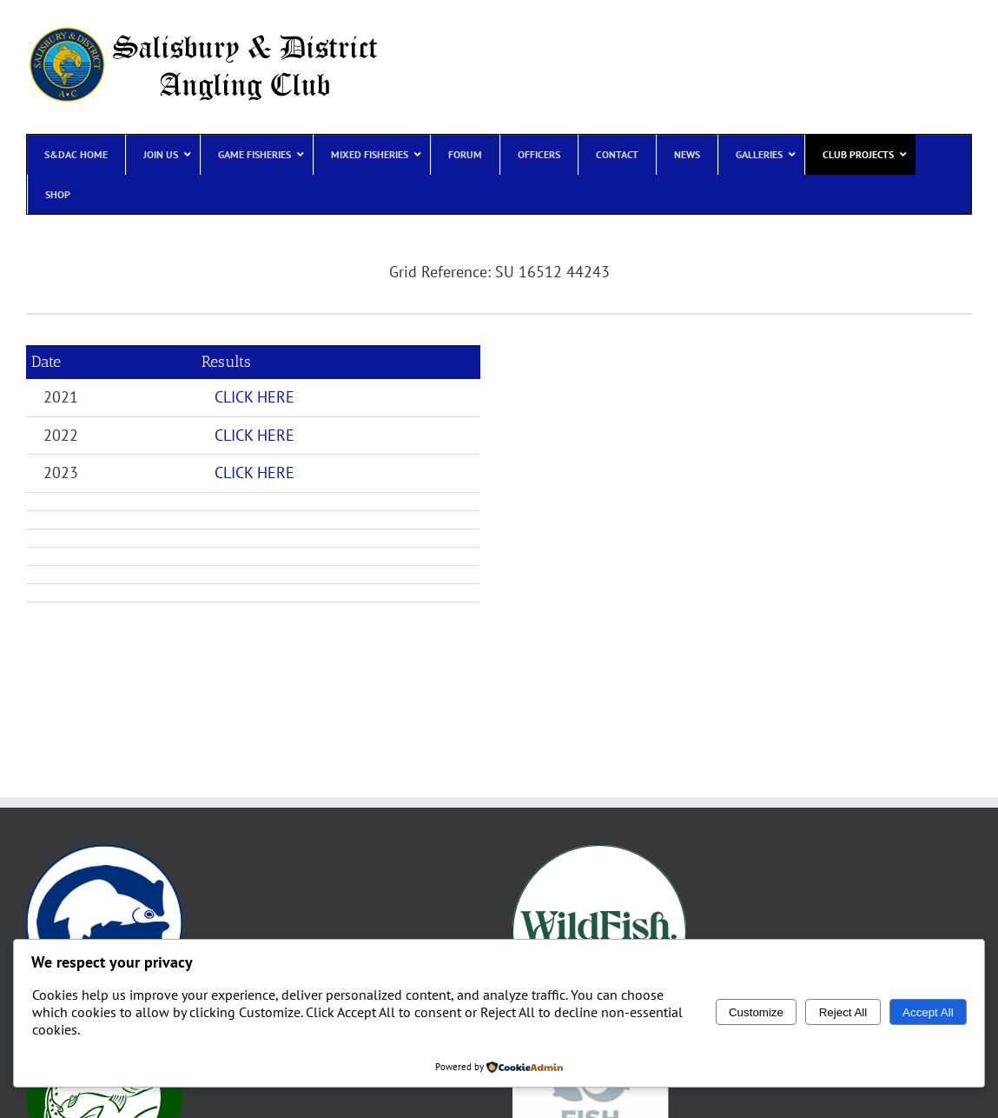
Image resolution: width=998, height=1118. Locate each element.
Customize (756, 1012)
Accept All (928, 1012)
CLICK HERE (254, 397)
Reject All (843, 1012)
